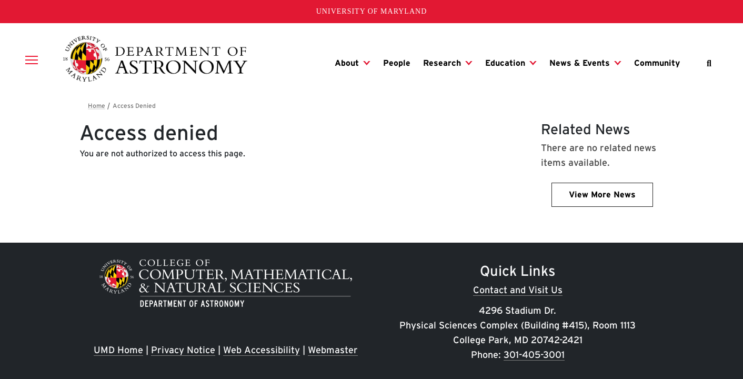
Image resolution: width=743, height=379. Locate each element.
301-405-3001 (534, 354)
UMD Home (118, 349)
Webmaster (333, 349)
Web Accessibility (261, 349)
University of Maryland (371, 11)
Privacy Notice (183, 349)
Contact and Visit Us (518, 289)
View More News (602, 195)
